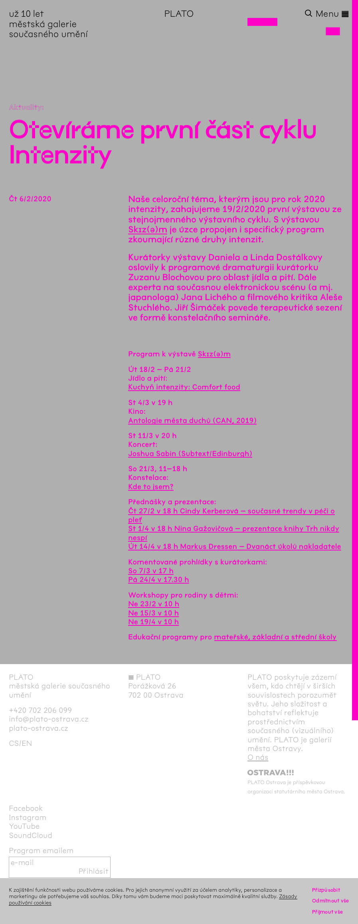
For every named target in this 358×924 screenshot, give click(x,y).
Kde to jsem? (151, 487)
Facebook (26, 808)
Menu (332, 14)
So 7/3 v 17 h (151, 571)
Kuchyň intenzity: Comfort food (184, 387)
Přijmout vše (327, 912)
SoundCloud (30, 835)
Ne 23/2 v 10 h (153, 604)
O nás (257, 757)
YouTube (24, 826)
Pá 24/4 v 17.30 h (158, 580)
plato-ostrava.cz (38, 728)
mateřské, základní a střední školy (275, 637)
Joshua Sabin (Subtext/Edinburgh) (190, 454)
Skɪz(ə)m (147, 229)
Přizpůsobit (326, 890)
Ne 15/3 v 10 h (153, 613)
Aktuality (25, 107)
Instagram (27, 818)
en (27, 743)
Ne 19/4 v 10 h (153, 622)
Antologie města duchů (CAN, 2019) (192, 421)
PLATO (179, 14)
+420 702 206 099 (40, 710)
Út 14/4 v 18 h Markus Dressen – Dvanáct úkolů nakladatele (234, 546)
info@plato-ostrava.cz (49, 719)
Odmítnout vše (330, 901)
